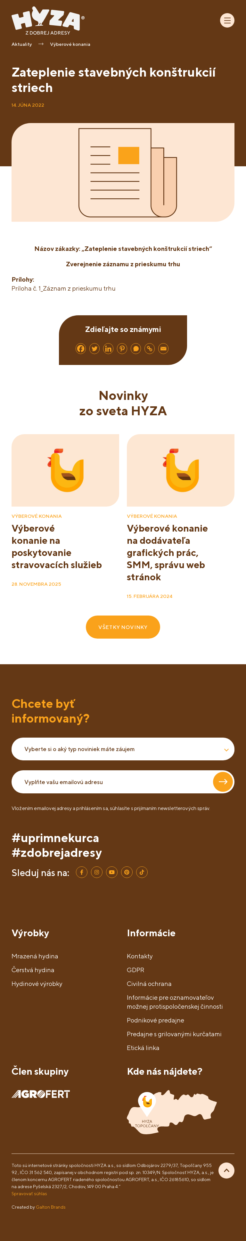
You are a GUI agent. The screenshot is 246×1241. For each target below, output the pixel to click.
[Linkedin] (108, 348)
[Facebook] (81, 348)
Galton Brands (51, 1207)
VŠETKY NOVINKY (123, 627)
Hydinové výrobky (37, 983)
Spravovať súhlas (29, 1193)
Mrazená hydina (35, 956)
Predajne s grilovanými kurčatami (174, 1034)
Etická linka (143, 1047)
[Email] (163, 348)
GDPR (135, 969)
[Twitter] (94, 348)
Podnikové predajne (155, 1020)
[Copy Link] (149, 348)
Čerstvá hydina (33, 969)
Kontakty (140, 956)
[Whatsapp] (136, 348)
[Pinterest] (122, 348)
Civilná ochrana (149, 983)
